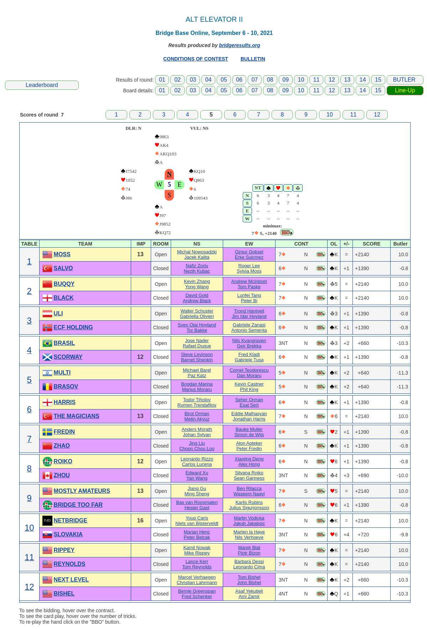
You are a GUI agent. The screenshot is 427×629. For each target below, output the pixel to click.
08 (270, 80)
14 (363, 80)
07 (255, 80)
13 (347, 80)
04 (208, 80)
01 (162, 80)
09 (285, 80)
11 (316, 80)
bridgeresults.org (239, 45)
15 (378, 80)
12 (332, 80)
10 (301, 80)
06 (239, 80)
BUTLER (404, 80)
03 (193, 80)
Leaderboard (42, 85)
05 (224, 80)
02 (177, 80)
